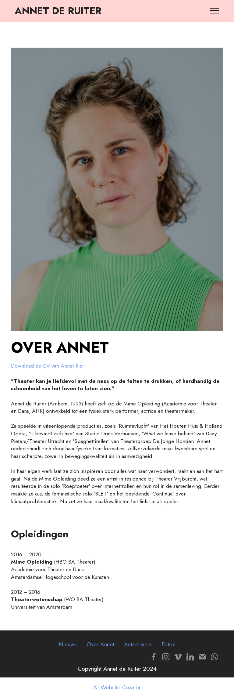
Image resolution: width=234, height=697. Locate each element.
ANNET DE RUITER (58, 11)
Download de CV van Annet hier (47, 366)
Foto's (168, 644)
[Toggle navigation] (214, 11)
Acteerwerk (138, 644)
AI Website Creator (117, 687)
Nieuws (68, 644)
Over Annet (100, 644)
